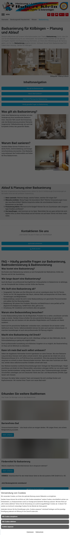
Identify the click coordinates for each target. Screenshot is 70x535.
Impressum (30, 532)
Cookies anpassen (7, 527)
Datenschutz (39, 532)
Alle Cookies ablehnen (9, 521)
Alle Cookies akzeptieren (9, 516)
